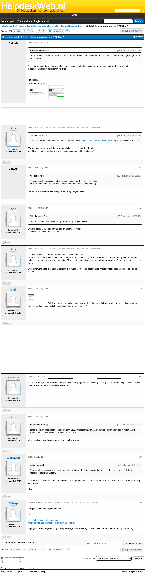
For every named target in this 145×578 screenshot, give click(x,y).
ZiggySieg (13, 457)
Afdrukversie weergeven (14, 557)
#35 (140, 248)
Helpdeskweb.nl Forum (12, 26)
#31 (140, 42)
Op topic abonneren (13, 561)
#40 (140, 502)
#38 (140, 417)
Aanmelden (26, 21)
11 (50, 31)
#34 (140, 208)
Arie (13, 128)
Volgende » (58, 31)
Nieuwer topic (25, 542)
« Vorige (17, 31)
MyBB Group (39, 572)
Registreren (40, 21)
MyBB (19, 572)
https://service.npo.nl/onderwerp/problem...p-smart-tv (51, 523)
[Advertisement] (72, 117)
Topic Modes (137, 37)
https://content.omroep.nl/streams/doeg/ (98, 141)
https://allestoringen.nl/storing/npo (43, 520)
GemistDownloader (71, 26)
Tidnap (13, 503)
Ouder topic (10, 542)
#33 (140, 168)
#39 (140, 457)
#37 (140, 376)
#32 (140, 127)
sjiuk (13, 289)
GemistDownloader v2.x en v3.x (42, 26)
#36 (140, 289)
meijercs (13, 377)
